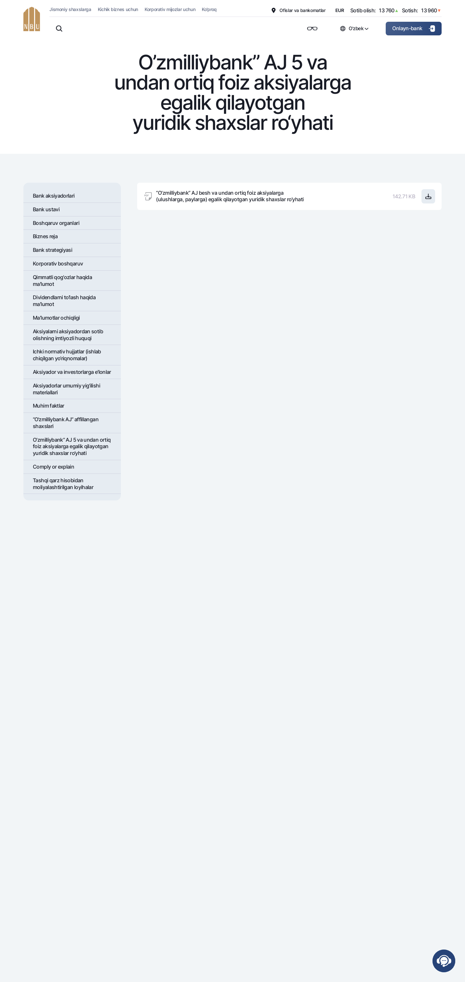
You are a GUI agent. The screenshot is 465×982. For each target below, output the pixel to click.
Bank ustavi (46, 209)
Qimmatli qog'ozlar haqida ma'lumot (62, 280)
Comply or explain (53, 466)
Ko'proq (209, 9)
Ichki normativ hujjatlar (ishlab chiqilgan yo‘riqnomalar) (67, 355)
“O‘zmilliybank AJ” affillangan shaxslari (65, 422)
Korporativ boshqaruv (58, 263)
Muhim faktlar (48, 405)
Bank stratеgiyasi (52, 250)
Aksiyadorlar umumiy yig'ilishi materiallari (66, 389)
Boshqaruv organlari (56, 223)
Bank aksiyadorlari (53, 195)
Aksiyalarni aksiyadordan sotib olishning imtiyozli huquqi (68, 334)
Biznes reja (45, 236)
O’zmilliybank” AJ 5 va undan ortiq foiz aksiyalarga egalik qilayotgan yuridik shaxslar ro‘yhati (71, 446)
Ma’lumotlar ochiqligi (56, 317)
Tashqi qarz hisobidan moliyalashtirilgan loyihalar (63, 483)
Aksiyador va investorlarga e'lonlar (72, 372)
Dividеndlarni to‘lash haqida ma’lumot (64, 300)
